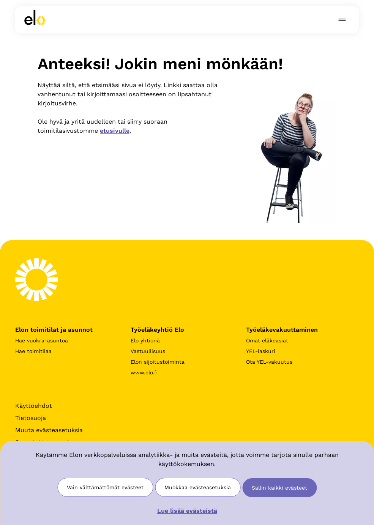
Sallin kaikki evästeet (279, 488)
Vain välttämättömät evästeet (105, 487)
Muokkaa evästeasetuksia (197, 487)
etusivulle (114, 130)
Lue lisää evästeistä (187, 510)
